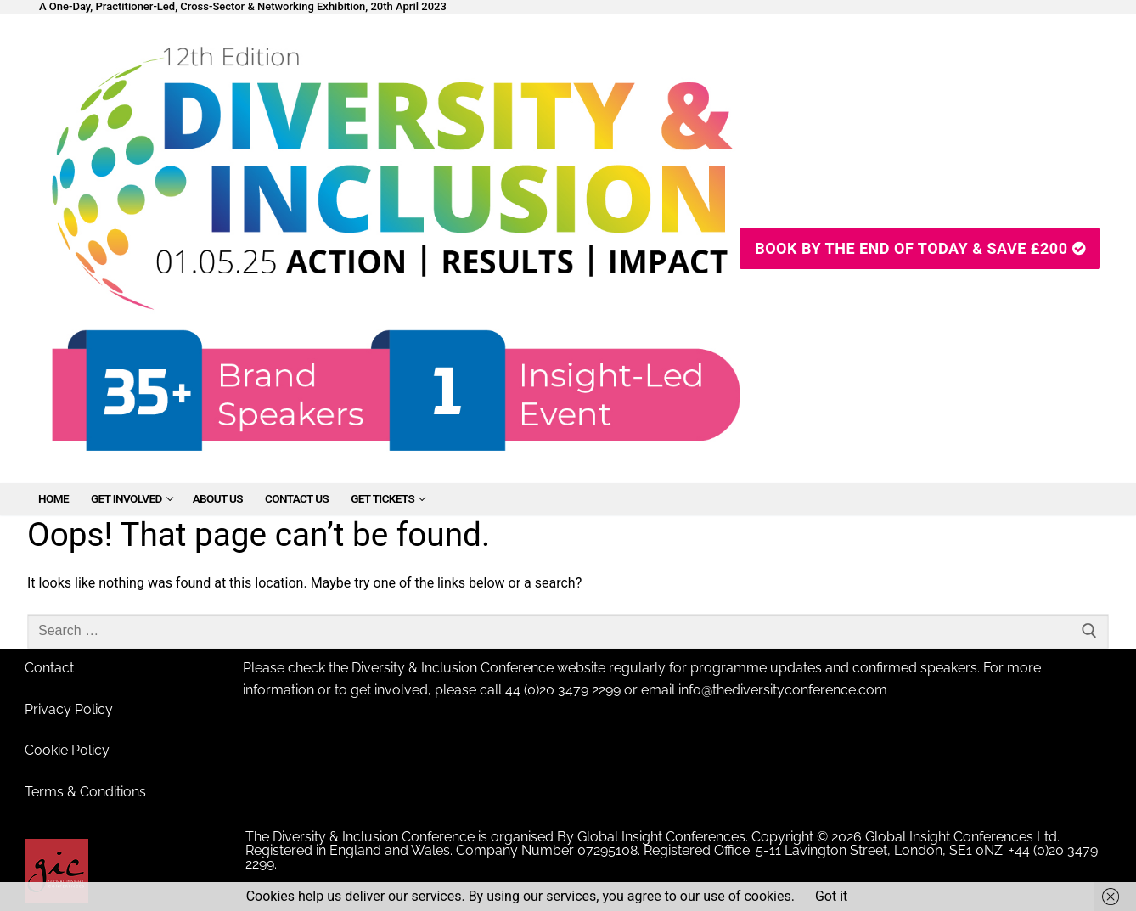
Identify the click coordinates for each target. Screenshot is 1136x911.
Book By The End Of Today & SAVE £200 (920, 248)
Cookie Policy (67, 750)
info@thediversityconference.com (782, 690)
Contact (49, 668)
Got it (831, 896)
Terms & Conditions (85, 792)
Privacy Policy (69, 709)
